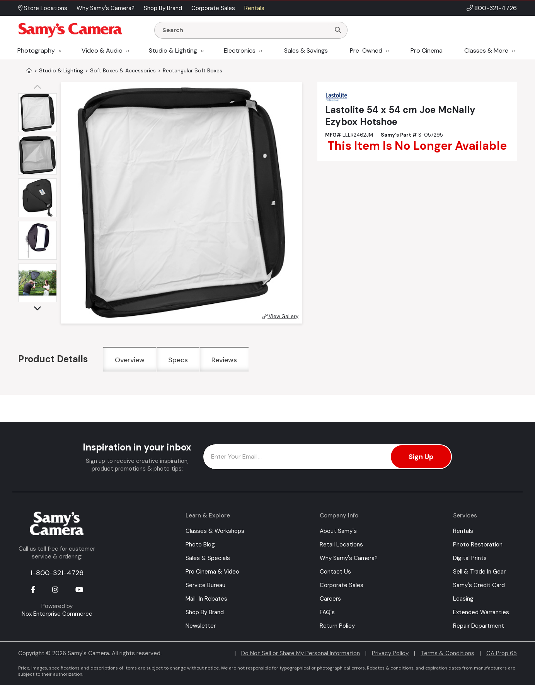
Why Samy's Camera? (349, 558)
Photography (36, 50)
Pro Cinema (427, 50)
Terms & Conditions (447, 653)
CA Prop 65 (501, 653)
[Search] (337, 30)
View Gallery (280, 316)
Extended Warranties (481, 612)
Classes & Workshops (215, 531)
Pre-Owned (366, 50)
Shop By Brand (205, 612)
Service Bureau (205, 585)
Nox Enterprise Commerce (57, 614)
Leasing (463, 599)
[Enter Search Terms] (245, 30)
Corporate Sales (341, 585)
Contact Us (335, 571)
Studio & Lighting (173, 50)
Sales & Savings (306, 50)
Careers (330, 599)
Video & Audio (102, 50)
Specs (178, 360)
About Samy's (338, 531)
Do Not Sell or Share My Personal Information (300, 653)
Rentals (463, 531)
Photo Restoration (478, 544)
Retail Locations (341, 544)
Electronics (240, 50)
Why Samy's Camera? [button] (106, 8)
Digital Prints (470, 558)
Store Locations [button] (42, 8)
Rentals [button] (254, 8)
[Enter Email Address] (327, 456)
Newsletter (201, 626)
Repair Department (478, 626)
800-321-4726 (495, 8)
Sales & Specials (208, 558)
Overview (130, 360)
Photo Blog (200, 544)
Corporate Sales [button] (213, 8)
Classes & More (486, 50)
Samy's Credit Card (479, 585)
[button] (39, 87)
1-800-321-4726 (56, 572)
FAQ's (327, 612)
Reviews (224, 360)
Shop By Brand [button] (163, 8)
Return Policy (337, 626)
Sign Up (421, 456)
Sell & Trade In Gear (479, 571)
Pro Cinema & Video (212, 571)
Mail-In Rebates (206, 599)
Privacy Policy (390, 653)
